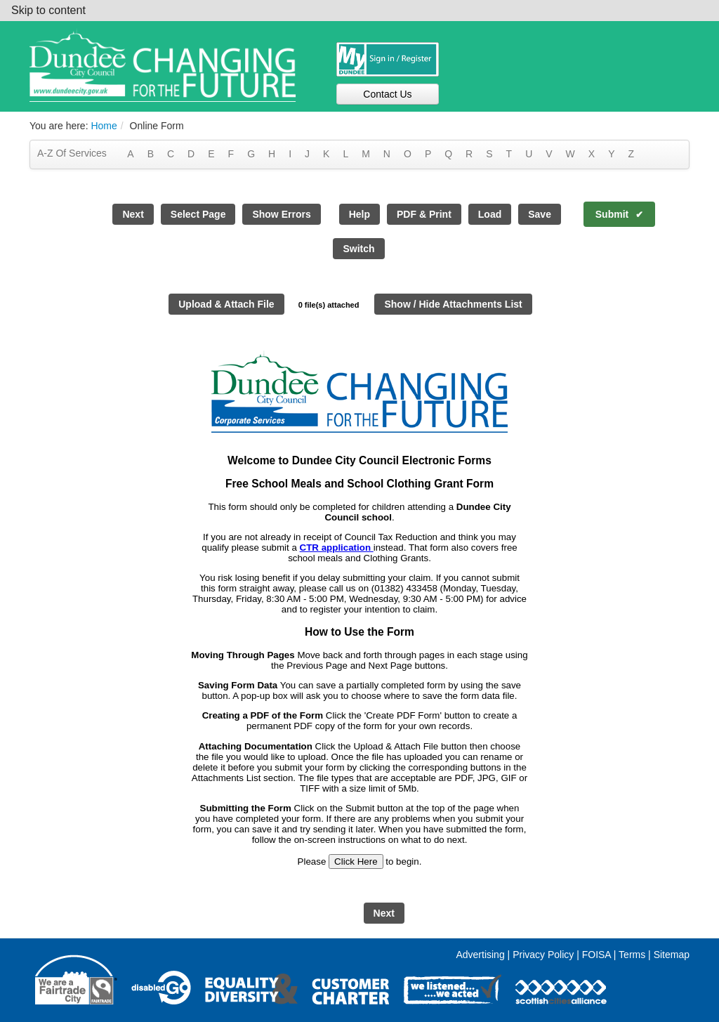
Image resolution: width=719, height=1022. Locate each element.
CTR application (337, 547)
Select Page (198, 214)
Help (359, 214)
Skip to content (48, 10)
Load (489, 214)
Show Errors (281, 214)
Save (539, 214)
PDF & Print (424, 214)
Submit (611, 214)
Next (132, 214)
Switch (358, 248)
